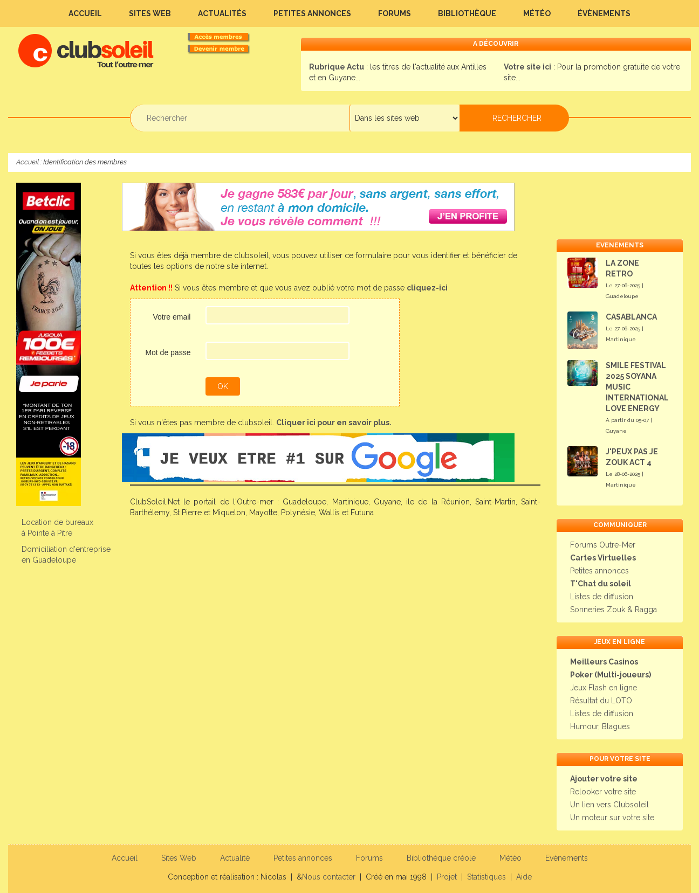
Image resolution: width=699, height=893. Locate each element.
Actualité (235, 858)
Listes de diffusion (601, 596)
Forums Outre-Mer (602, 545)
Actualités (222, 13)
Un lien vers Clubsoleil (609, 804)
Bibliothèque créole (441, 858)
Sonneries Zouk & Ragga (613, 609)
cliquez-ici (427, 287)
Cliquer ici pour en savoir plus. (334, 422)
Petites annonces (312, 13)
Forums (394, 13)
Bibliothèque (467, 13)
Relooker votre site (603, 791)
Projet (447, 877)
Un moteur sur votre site (612, 817)
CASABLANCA (631, 317)
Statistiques (486, 877)
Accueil (85, 13)
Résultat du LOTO (601, 700)
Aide (524, 877)
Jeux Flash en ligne (603, 687)
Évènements (604, 13)
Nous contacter (328, 877)
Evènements (566, 858)
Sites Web (150, 13)
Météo (537, 13)
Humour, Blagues (600, 726)
